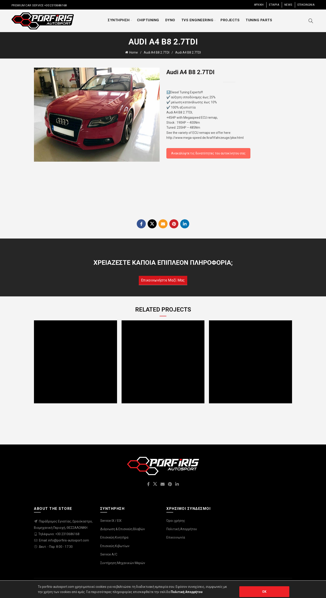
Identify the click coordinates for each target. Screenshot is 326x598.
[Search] (310, 20)
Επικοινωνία (175, 537)
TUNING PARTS (259, 20)
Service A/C (108, 554)
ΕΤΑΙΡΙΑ (274, 4)
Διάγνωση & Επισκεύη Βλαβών (122, 529)
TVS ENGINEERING (197, 20)
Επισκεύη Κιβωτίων (114, 546)
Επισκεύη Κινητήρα (114, 537)
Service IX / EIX (111, 520)
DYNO (170, 20)
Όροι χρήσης (175, 520)
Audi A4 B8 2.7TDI (156, 52)
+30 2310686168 (55, 5)
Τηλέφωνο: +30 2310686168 (58, 534)
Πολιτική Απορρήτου (181, 529)
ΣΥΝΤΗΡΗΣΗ (119, 20)
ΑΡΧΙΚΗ (259, 4)
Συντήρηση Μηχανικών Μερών (122, 563)
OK (264, 591)
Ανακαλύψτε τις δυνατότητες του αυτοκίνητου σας (208, 153)
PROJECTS (230, 20)
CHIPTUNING (148, 20)
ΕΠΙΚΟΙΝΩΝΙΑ (305, 4)
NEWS (288, 4)
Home (133, 52)
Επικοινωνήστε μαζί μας (163, 280)
